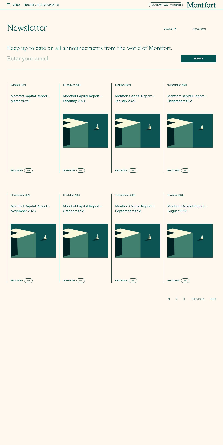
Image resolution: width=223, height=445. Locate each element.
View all (188, 28)
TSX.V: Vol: (166, 4)
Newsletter (208, 28)
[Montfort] (201, 5)
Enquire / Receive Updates (41, 4)
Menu (13, 4)
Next (213, 299)
